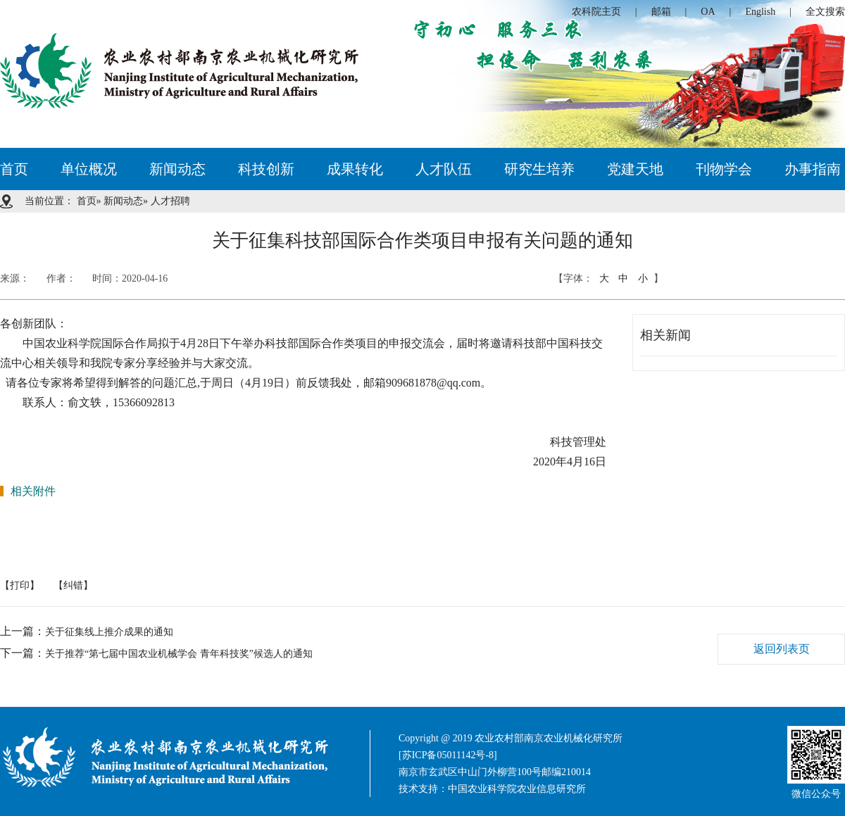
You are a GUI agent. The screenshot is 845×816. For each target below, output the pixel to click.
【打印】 (19, 585)
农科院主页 (596, 11)
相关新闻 (665, 335)
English (760, 11)
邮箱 (661, 11)
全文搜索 (825, 11)
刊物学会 (724, 169)
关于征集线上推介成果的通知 (109, 632)
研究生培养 (539, 169)
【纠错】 (73, 585)
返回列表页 (781, 649)
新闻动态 (177, 169)
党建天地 (635, 169)
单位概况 (89, 169)
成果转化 (355, 169)
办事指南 (812, 169)
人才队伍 (443, 169)
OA (708, 11)
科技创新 (266, 169)
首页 (14, 169)
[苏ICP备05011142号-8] (448, 755)
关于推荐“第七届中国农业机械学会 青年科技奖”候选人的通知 (179, 653)
